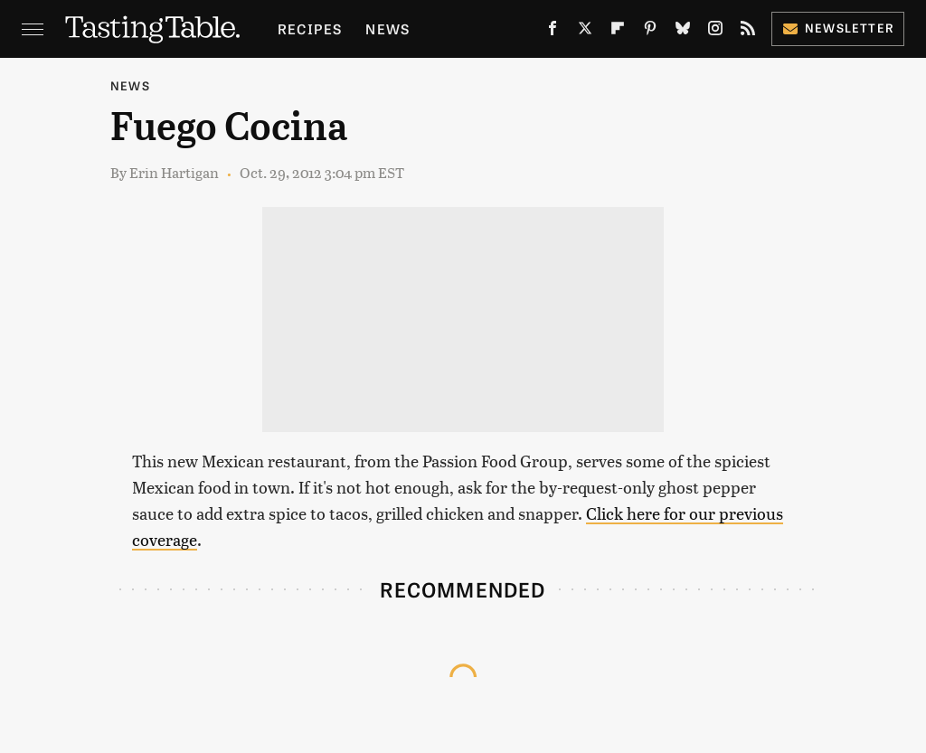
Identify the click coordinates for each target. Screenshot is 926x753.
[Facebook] (552, 31)
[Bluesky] (683, 31)
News (387, 28)
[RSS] (748, 31)
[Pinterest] (650, 31)
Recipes (310, 28)
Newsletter (837, 27)
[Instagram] (715, 31)
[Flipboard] (618, 31)
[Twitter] (585, 31)
